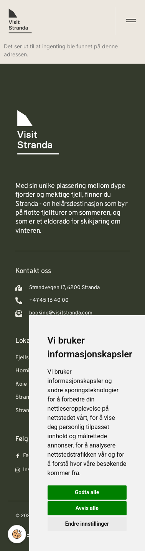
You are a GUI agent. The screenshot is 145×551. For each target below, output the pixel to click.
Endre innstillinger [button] (87, 524)
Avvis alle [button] (87, 508)
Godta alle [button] (87, 492)
